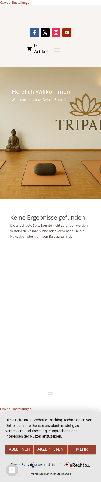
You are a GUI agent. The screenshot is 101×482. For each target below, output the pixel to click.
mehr (82, 449)
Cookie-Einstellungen (16, 2)
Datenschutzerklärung (58, 473)
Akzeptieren (50, 449)
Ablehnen (19, 449)
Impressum (37, 473)
